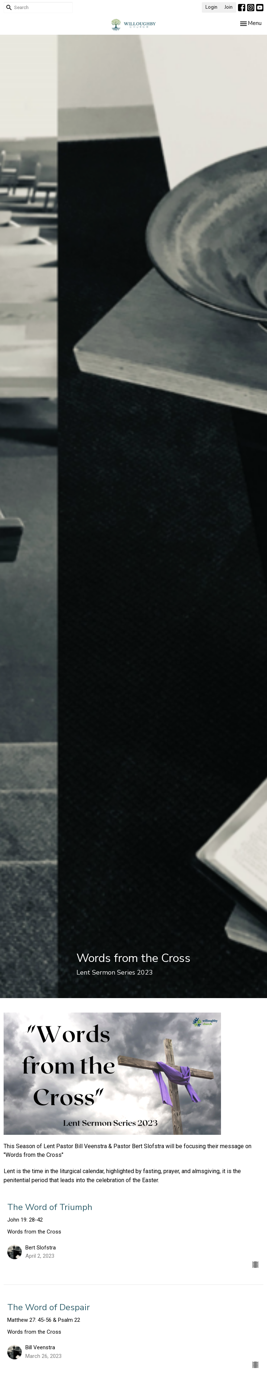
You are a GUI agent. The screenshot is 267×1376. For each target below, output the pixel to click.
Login (211, 7)
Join (229, 7)
